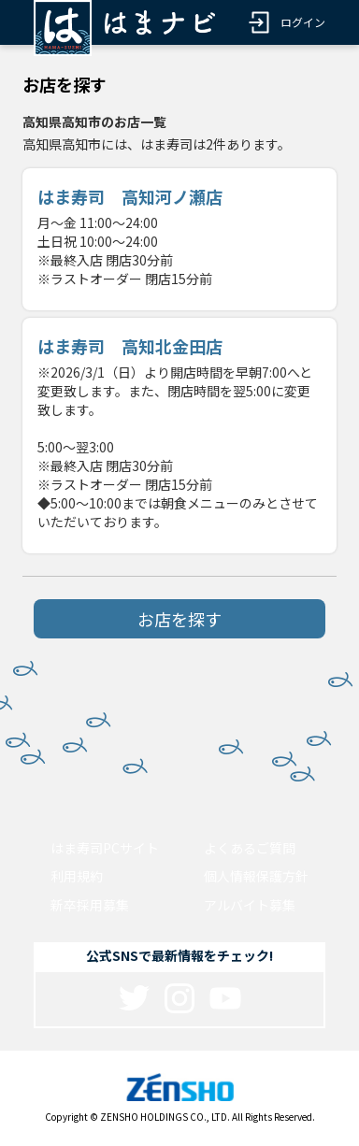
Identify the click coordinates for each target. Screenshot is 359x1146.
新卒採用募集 (89, 904)
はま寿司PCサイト (104, 847)
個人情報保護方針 (256, 876)
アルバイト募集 (249, 904)
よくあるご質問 (249, 847)
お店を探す (179, 619)
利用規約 (76, 876)
